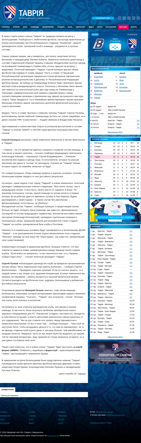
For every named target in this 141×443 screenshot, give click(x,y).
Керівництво (48, 27)
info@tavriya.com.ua (104, 412)
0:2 (131, 255)
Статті (60, 423)
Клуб (25, 27)
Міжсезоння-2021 (115, 132)
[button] (93, 44)
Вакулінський (125, 91)
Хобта (96, 80)
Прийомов (98, 84)
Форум (134, 27)
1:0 (131, 241)
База (70, 27)
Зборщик (98, 94)
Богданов (123, 87)
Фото (99, 27)
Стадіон (60, 27)
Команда (35, 27)
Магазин (123, 27)
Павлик (97, 98)
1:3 (131, 276)
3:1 (131, 283)
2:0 (131, 262)
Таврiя (31, 13)
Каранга (122, 77)
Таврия (81, 373)
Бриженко (98, 91)
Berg (109, 423)
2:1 (131, 245)
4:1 (131, 234)
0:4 (138, 124)
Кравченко (98, 77)
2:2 (131, 238)
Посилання (111, 27)
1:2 (138, 127)
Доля (121, 84)
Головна (6, 27)
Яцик (121, 80)
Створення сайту (97, 423)
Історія (16, 27)
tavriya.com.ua (53, 435)
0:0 (131, 294)
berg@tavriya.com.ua (115, 415)
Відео (91, 27)
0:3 (138, 120)
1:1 (131, 231)
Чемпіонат (80, 27)
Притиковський (100, 87)
